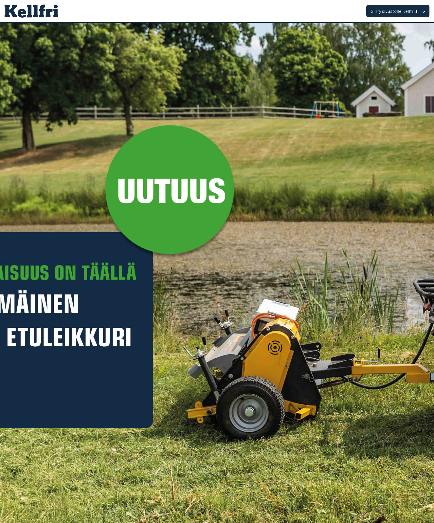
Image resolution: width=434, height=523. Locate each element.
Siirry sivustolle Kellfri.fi (398, 11)
